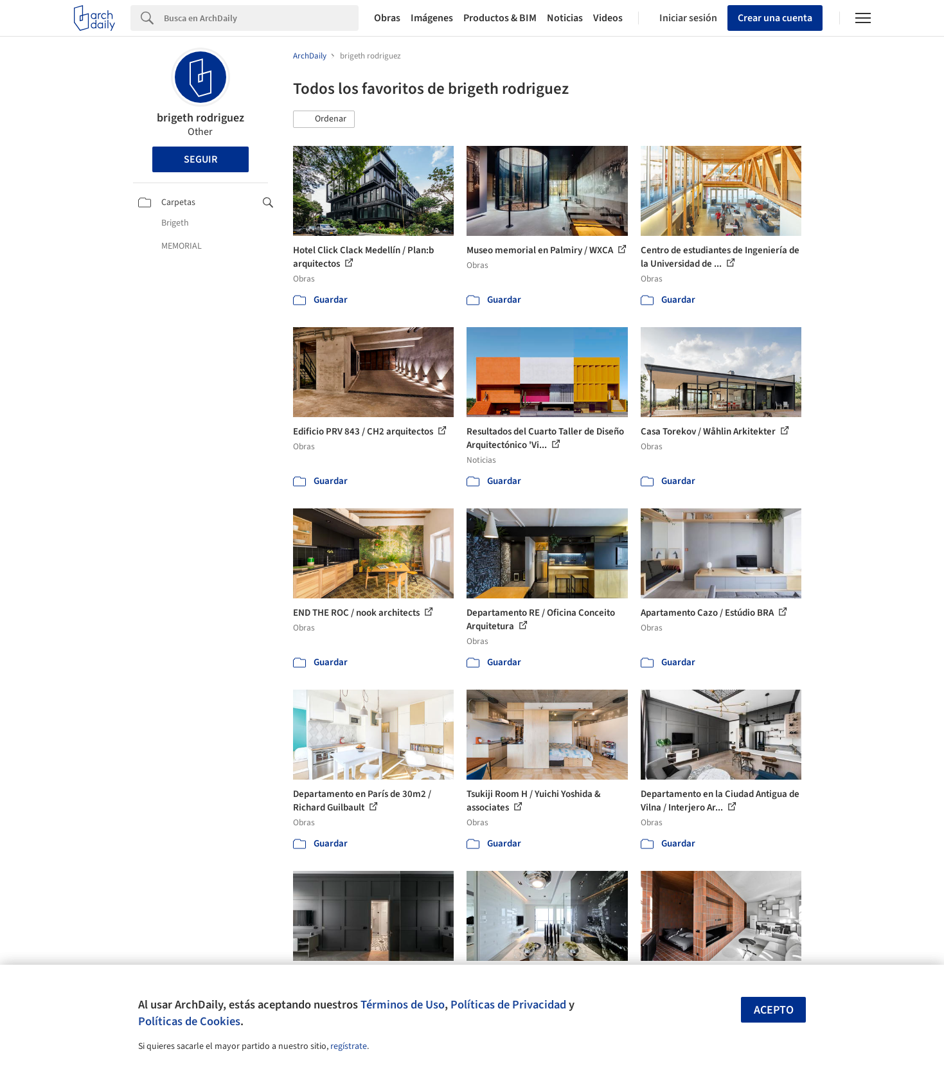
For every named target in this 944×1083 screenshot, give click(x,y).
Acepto (774, 1010)
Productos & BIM (500, 18)
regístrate (348, 1046)
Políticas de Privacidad (508, 1004)
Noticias (565, 18)
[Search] (261, 18)
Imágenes (432, 18)
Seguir (200, 159)
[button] (324, 120)
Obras (387, 18)
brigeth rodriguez (200, 118)
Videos (608, 18)
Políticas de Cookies (189, 1021)
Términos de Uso (403, 1004)
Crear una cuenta (775, 18)
